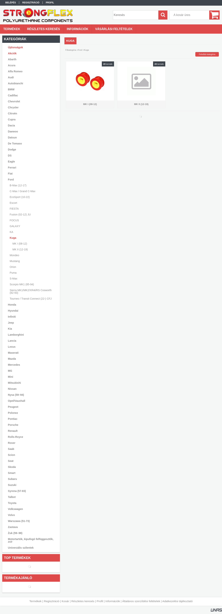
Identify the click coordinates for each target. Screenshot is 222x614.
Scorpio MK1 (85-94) (22, 284)
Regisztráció (52, 601)
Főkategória (70, 50)
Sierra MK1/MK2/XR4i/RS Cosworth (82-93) (31, 291)
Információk (112, 601)
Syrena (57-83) (17, 490)
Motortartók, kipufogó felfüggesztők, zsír (31, 540)
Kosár (65, 601)
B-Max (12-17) (18, 185)
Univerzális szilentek (21, 547)
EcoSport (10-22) (20, 197)
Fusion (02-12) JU (20, 214)
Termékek (35, 601)
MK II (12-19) (20, 249)
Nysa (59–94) (16, 394)
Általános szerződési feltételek (141, 601)
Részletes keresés (82, 601)
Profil (100, 601)
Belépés (10, 2)
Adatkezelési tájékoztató (177, 601)
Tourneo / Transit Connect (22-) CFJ (31, 298)
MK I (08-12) (19, 243)
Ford (80, 50)
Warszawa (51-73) (19, 521)
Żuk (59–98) (15, 533)
